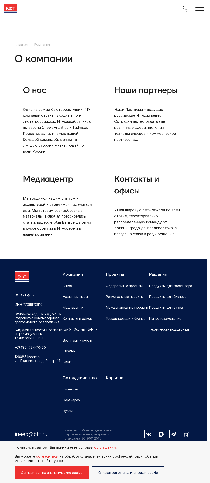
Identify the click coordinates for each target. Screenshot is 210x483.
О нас (67, 286)
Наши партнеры (75, 297)
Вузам (68, 411)
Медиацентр (73, 307)
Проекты (115, 274)
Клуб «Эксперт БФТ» (80, 329)
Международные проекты (127, 307)
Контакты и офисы (77, 318)
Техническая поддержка (169, 329)
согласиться (47, 456)
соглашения (105, 447)
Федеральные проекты (124, 286)
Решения (158, 274)
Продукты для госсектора (170, 286)
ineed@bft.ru (31, 434)
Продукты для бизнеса (167, 297)
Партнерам (71, 400)
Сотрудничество (80, 377)
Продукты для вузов (166, 307)
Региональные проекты (124, 297)
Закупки (69, 351)
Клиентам (70, 389)
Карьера (114, 377)
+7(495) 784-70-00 (30, 347)
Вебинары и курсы (77, 340)
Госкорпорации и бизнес (125, 318)
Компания (73, 274)
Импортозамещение (165, 318)
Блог (67, 362)
